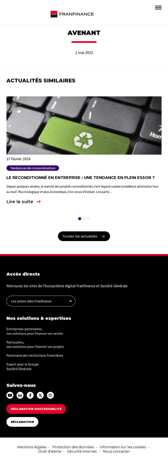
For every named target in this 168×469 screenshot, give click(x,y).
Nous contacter (116, 451)
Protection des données (73, 447)
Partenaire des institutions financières (34, 355)
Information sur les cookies (123, 447)
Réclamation (22, 422)
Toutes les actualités (79, 236)
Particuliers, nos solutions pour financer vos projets (35, 344)
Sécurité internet (82, 451)
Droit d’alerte (49, 451)
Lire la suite (19, 201)
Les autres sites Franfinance (31, 301)
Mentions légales (31, 447)
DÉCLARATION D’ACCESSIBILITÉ (36, 409)
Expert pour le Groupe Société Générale (22, 366)
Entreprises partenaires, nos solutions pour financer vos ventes (34, 331)
